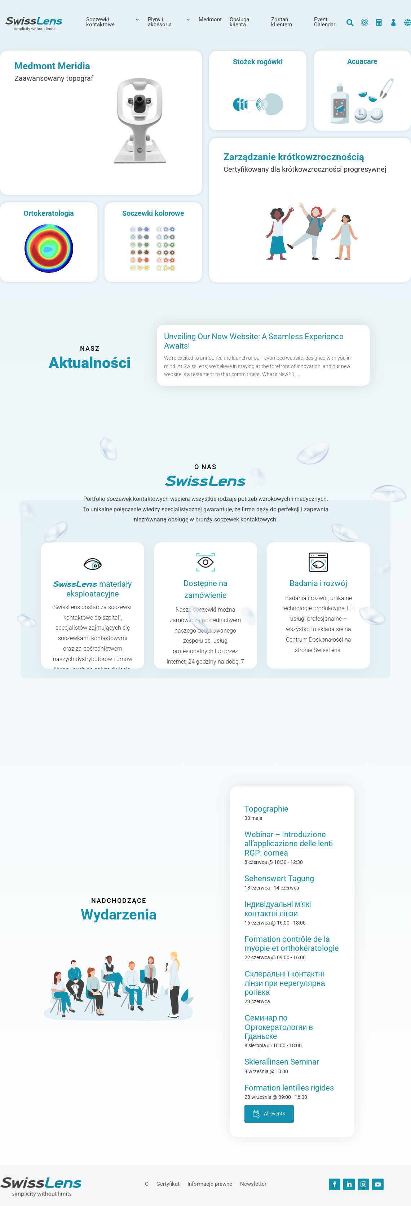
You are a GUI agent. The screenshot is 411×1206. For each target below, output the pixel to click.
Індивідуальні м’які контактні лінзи (277, 909)
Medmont (210, 20)
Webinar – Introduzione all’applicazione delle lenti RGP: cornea (288, 843)
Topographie (266, 808)
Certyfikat (168, 1184)
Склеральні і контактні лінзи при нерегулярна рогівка (284, 983)
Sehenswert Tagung (279, 878)
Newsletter (253, 1184)
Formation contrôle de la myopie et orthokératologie (291, 944)
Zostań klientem (281, 22)
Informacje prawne (209, 1184)
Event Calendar (324, 22)
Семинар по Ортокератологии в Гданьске (278, 1027)
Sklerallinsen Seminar (281, 1061)
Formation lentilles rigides (289, 1087)
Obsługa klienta (239, 22)
